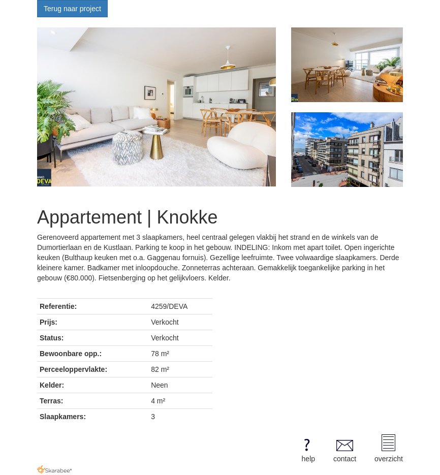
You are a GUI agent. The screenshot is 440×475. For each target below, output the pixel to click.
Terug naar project (72, 9)
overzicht (388, 448)
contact (344, 448)
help (306, 448)
